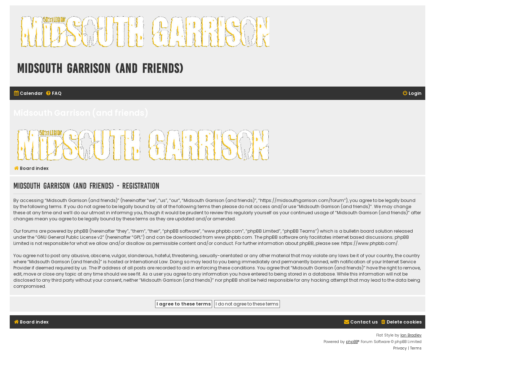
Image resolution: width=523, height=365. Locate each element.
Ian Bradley (411, 335)
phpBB (352, 341)
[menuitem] (28, 93)
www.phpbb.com (233, 237)
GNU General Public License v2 (69, 237)
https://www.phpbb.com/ (369, 243)
